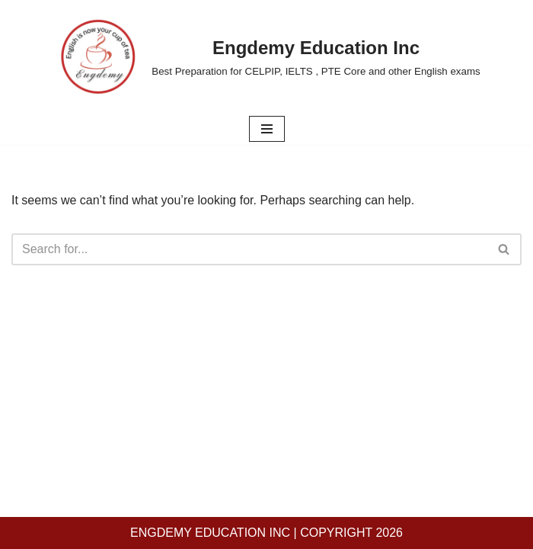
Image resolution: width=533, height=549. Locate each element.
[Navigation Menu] (267, 129)
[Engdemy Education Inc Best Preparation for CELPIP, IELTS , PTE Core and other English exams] (266, 56)
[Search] (249, 249)
